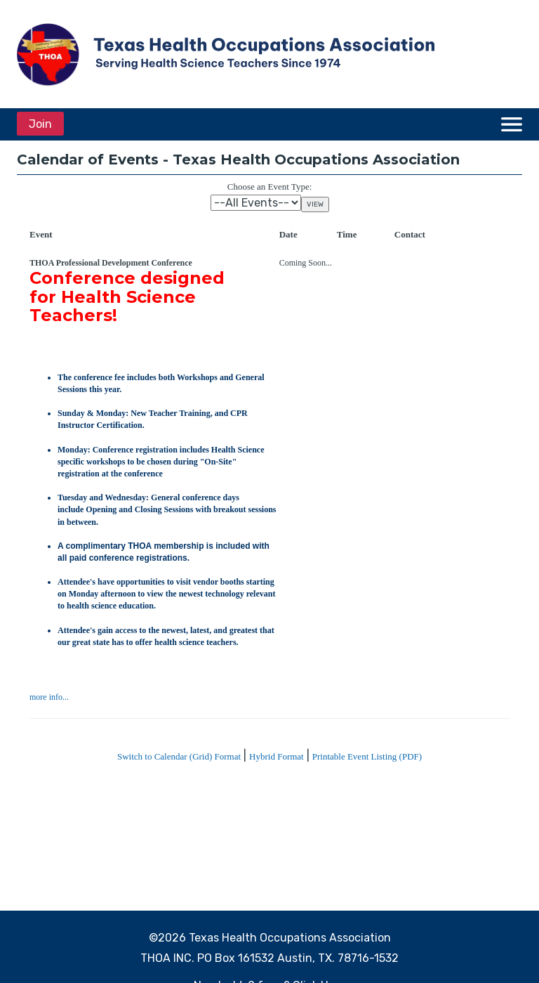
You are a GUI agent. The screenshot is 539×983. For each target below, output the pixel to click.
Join (40, 124)
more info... (49, 697)
